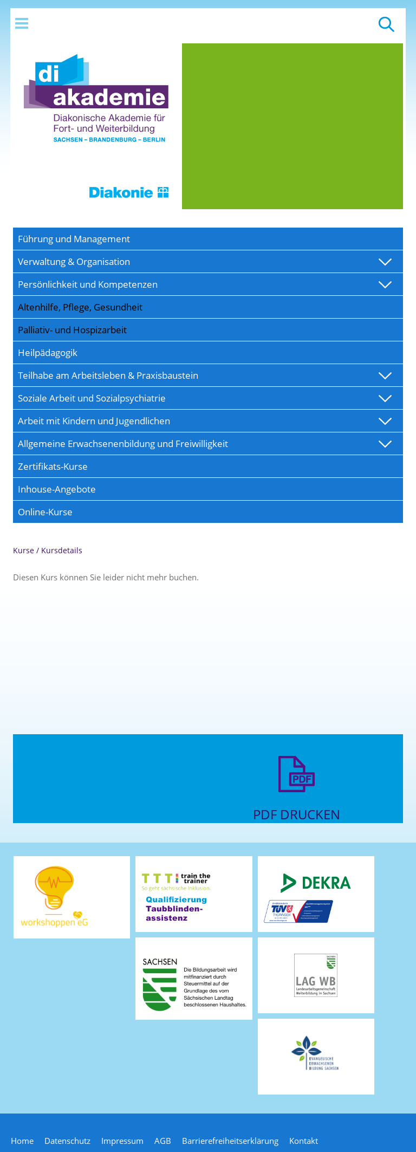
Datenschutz (67, 1140)
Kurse (23, 550)
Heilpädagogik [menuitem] (47, 352)
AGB (162, 1140)
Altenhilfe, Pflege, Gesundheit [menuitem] (80, 307)
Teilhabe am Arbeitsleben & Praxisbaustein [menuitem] (108, 375)
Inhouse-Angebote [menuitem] (57, 489)
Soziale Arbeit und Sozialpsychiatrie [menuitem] (92, 398)
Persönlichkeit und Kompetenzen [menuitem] (88, 284)
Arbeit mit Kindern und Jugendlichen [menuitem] (94, 421)
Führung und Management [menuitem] (74, 238)
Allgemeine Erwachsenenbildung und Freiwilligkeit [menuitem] (123, 443)
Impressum (122, 1140)
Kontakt (303, 1140)
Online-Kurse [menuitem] (45, 512)
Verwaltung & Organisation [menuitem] (74, 261)
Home (22, 1140)
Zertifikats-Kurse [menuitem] (53, 466)
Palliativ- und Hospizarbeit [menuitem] (72, 329)
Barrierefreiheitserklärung (230, 1140)
